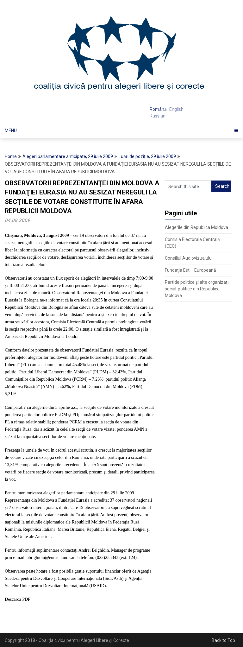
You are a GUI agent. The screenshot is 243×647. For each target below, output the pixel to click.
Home (11, 156)
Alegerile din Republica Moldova (196, 227)
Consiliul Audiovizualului (189, 258)
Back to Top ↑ (225, 640)
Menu (11, 130)
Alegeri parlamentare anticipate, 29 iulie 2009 (67, 156)
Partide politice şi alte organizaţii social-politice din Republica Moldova (197, 289)
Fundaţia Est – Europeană (190, 270)
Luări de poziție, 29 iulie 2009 (147, 156)
